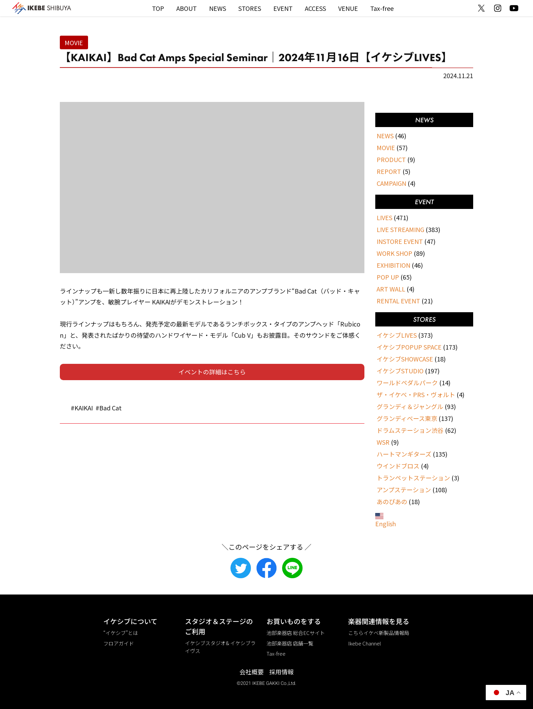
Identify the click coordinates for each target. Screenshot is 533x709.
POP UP (388, 276)
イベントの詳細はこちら (212, 371)
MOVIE (74, 42)
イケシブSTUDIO (400, 370)
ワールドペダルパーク (407, 382)
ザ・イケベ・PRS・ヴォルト (416, 394)
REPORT (389, 171)
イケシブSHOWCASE (405, 358)
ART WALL (391, 288)
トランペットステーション (413, 477)
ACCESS (315, 8)
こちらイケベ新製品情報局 (378, 632)
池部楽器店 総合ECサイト (295, 632)
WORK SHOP (394, 253)
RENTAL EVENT (398, 300)
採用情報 (281, 671)
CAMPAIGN (391, 183)
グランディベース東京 (407, 418)
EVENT (283, 8)
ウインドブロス (398, 465)
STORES (249, 8)
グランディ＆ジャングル (410, 406)
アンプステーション (404, 489)
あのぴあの (392, 501)
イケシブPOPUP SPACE (409, 346)
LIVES (384, 217)
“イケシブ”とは (120, 632)
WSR (383, 442)
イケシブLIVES (397, 335)
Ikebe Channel (364, 643)
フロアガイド (118, 643)
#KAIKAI (82, 407)
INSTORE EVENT (400, 241)
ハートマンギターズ (404, 453)
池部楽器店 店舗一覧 (289, 643)
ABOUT (186, 8)
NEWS (217, 8)
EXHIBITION (393, 265)
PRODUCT (391, 159)
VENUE (348, 8)
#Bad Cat (109, 407)
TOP (158, 8)
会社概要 (251, 671)
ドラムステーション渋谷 (410, 430)
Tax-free (382, 8)
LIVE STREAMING (400, 229)
